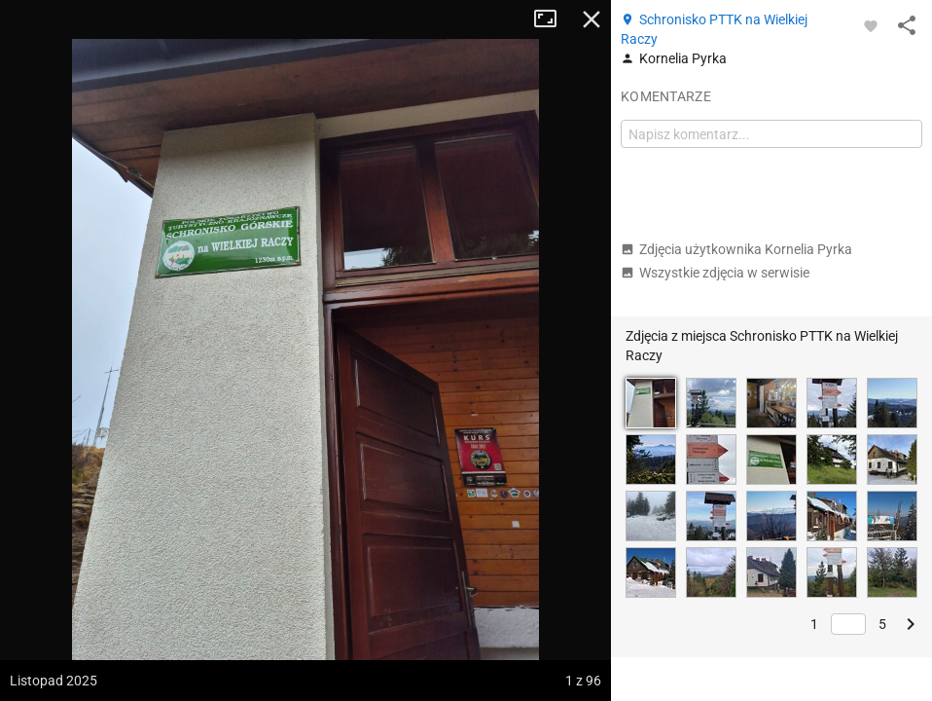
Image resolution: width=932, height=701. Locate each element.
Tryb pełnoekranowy (552, 19)
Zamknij (591, 19)
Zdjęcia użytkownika (736, 249)
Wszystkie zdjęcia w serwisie (715, 272)
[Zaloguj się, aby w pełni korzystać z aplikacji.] (870, 25)
